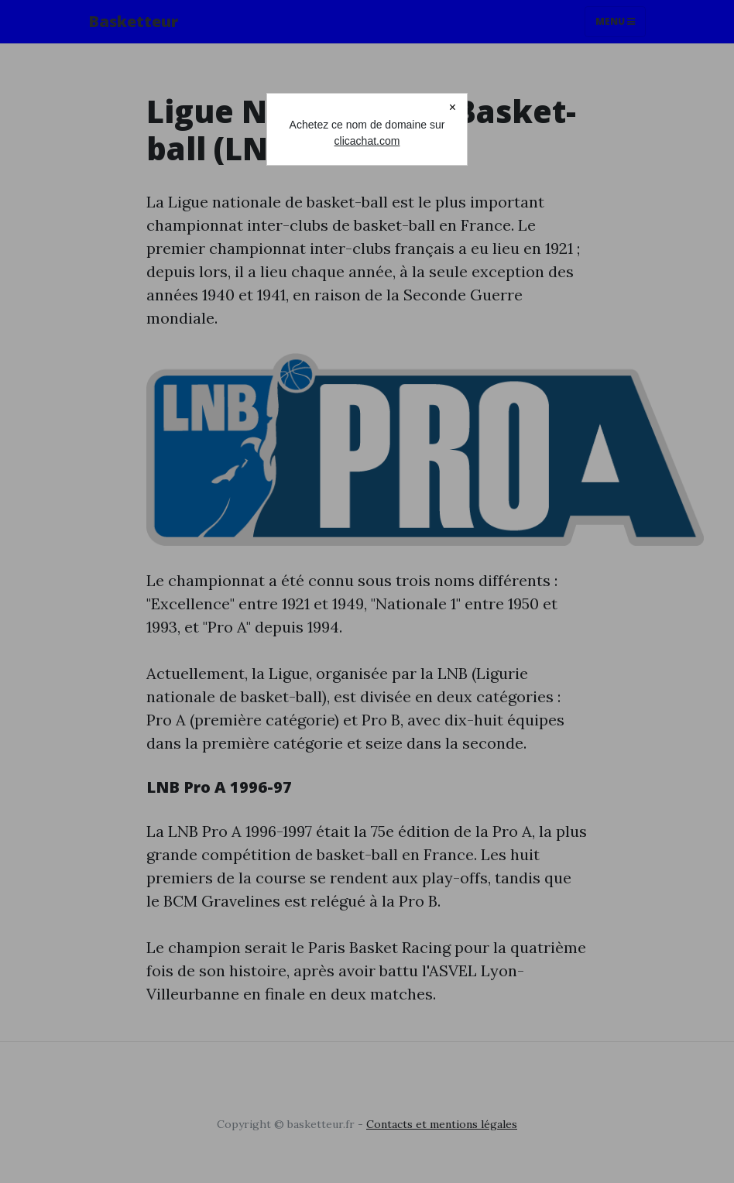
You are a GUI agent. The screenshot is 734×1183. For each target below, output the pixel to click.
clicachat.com (367, 141)
